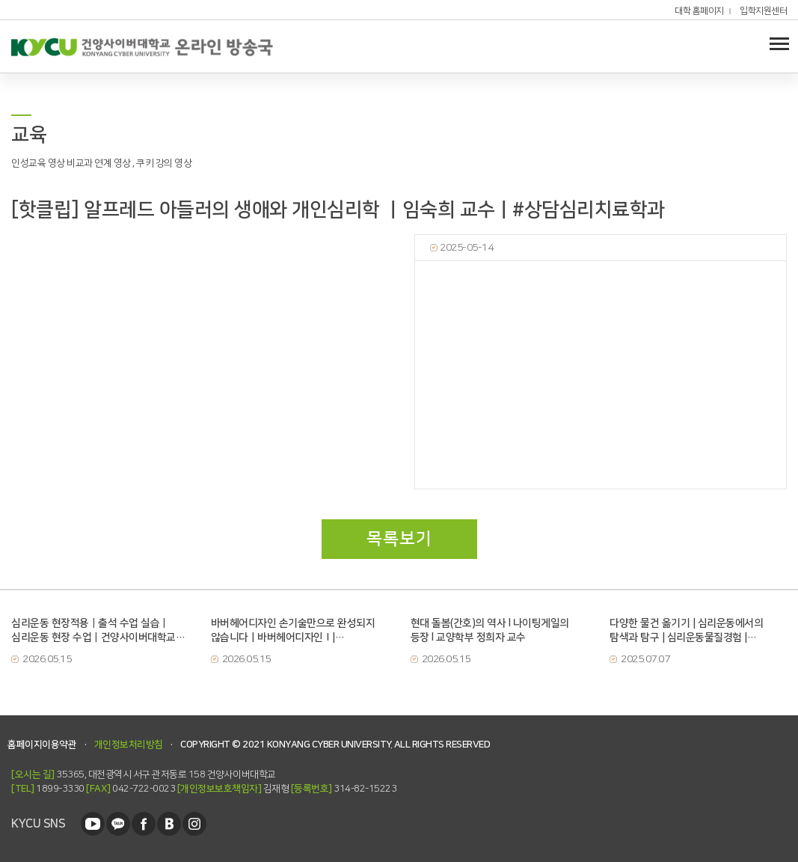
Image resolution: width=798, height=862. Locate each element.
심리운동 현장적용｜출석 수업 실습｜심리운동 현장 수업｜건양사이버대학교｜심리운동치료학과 (98, 630)
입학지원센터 (763, 11)
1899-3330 (48, 788)
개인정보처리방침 (128, 744)
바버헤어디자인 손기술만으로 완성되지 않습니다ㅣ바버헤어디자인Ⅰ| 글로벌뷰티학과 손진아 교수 (293, 630)
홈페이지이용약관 (41, 744)
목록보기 (399, 538)
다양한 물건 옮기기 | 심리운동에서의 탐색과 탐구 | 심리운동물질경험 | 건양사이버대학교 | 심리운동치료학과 (688, 630)
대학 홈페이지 (699, 11)
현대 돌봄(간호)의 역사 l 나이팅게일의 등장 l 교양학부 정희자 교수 (490, 630)
